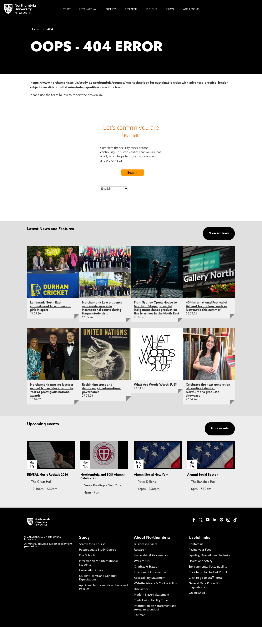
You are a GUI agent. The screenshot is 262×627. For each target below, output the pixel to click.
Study (84, 538)
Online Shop (197, 593)
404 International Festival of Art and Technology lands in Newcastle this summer (206, 306)
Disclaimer (141, 589)
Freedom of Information (150, 572)
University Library (91, 570)
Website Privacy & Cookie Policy (155, 583)
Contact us (196, 544)
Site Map (139, 615)
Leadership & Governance (151, 555)
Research (140, 550)
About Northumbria (152, 538)
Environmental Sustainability (208, 566)
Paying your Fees (200, 550)
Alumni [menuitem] (169, 9)
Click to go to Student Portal (208, 572)
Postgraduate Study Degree (97, 550)
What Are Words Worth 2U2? (155, 384)
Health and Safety (200, 561)
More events (220, 428)
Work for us (141, 561)
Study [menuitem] (67, 9)
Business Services (145, 544)
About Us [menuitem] (151, 9)
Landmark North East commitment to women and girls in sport (50, 306)
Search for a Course (92, 544)
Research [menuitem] (131, 9)
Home (35, 29)
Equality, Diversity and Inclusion (210, 555)
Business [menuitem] (111, 9)
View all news (219, 233)
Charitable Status (145, 566)
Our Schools (87, 555)
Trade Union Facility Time (151, 600)
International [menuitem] (88, 9)
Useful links (199, 538)
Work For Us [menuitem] (191, 9)
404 (50, 29)
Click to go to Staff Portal (206, 578)
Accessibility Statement (149, 578)
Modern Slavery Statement (151, 595)
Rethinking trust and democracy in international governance (101, 388)
